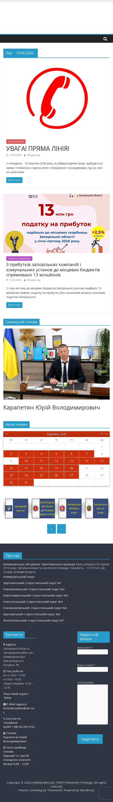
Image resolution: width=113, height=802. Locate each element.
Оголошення (16, 141)
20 (71, 468)
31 (26, 482)
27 (71, 475)
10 (26, 461)
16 (11, 468)
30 (11, 482)
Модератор (34, 155)
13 (71, 461)
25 (41, 475)
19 (56, 468)
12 (56, 461)
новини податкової (19, 258)
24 (26, 475)
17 (26, 468)
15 (101, 461)
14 (86, 461)
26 (56, 475)
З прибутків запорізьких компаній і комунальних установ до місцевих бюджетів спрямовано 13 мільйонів (53, 269)
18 (41, 468)
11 (41, 461)
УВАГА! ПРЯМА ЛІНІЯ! (37, 148)
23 (11, 475)
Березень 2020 (56, 434)
